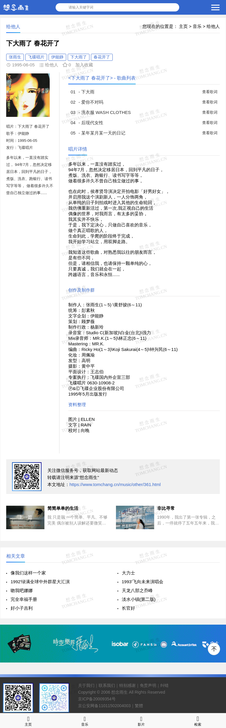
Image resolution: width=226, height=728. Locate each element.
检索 (197, 720)
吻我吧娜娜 (22, 590)
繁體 (139, 705)
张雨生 (15, 57)
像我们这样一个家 (28, 572)
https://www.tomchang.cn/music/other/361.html (115, 484)
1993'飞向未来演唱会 (142, 581)
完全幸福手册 (24, 599)
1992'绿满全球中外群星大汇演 (40, 581)
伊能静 (57, 57)
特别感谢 (127, 685)
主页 (183, 26)
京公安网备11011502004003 (104, 705)
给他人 (213, 26)
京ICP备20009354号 (97, 699)
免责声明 (148, 685)
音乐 (197, 26)
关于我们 (86, 685)
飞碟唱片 (36, 57)
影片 (141, 720)
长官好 (128, 608)
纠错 (164, 685)
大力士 (128, 572)
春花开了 (102, 57)
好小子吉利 (22, 608)
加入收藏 (84, 64)
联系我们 (107, 685)
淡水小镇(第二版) (139, 599)
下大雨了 (78, 57)
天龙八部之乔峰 (137, 590)
